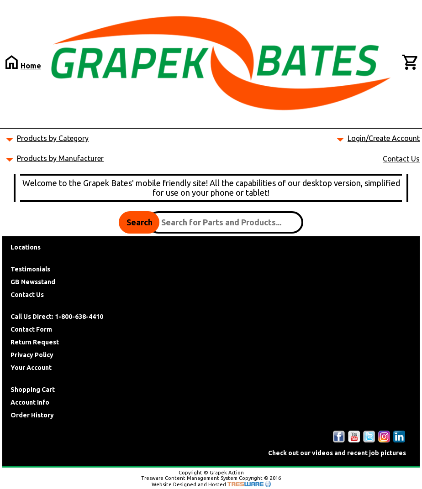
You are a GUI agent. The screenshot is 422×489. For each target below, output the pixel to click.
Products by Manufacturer (60, 158)
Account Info (30, 402)
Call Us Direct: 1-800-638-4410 (57, 316)
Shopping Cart (33, 389)
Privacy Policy (32, 355)
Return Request (35, 342)
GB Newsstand (33, 282)
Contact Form (31, 329)
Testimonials (30, 269)
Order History (32, 415)
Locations (26, 247)
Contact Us (401, 159)
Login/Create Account (384, 138)
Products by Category (53, 138)
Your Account (31, 367)
